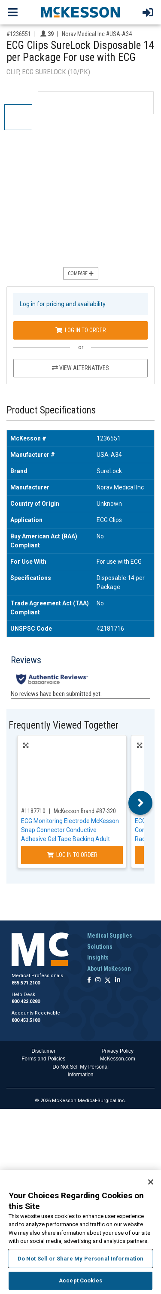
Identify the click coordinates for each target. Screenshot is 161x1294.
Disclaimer (43, 1051)
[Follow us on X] (108, 980)
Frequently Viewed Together (63, 725)
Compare (81, 273)
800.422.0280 (26, 1001)
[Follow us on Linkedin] (117, 980)
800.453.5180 (26, 1020)
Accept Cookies (80, 1280)
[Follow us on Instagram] (97, 980)
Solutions (99, 946)
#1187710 (33, 811)
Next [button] (140, 802)
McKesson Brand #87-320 (85, 811)
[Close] (150, 1181)
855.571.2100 (26, 983)
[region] (80, 1232)
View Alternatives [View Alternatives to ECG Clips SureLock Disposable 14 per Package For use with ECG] (80, 368)
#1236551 (18, 33)
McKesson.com (117, 1059)
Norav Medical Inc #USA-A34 (97, 33)
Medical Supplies (109, 935)
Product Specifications (51, 410)
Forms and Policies (43, 1059)
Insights (98, 957)
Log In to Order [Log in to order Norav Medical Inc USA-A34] (80, 330)
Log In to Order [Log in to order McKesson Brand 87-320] (72, 854)
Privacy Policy (117, 1051)
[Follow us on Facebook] (89, 980)
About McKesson (109, 968)
